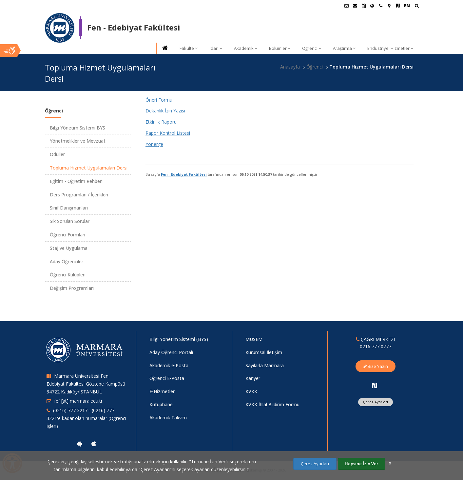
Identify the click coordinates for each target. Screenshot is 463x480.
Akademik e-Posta (168, 365)
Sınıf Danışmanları (69, 208)
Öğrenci (311, 48)
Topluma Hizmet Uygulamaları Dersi (88, 168)
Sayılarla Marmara (264, 365)
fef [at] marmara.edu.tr (78, 401)
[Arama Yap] (416, 6)
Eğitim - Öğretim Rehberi (76, 181)
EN (407, 6)
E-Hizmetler (162, 391)
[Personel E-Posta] (355, 5)
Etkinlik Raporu (161, 122)
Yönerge (154, 144)
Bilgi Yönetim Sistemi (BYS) (178, 339)
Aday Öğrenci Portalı (171, 352)
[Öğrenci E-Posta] (346, 5)
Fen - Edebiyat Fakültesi (184, 174)
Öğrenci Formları (67, 234)
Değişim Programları (72, 288)
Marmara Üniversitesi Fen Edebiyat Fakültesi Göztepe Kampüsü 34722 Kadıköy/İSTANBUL (86, 384)
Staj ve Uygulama (68, 248)
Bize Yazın (375, 366)
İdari (215, 48)
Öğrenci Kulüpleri (68, 274)
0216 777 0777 (375, 346)
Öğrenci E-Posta (166, 378)
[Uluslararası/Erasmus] (372, 5)
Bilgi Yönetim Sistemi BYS (77, 128)
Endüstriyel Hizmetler (390, 48)
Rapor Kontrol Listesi (167, 133)
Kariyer (252, 378)
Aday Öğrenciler (66, 261)
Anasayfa (290, 67)
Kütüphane (161, 404)
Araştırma (344, 48)
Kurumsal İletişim (263, 352)
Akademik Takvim (168, 417)
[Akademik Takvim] (363, 5)
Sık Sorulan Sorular (69, 221)
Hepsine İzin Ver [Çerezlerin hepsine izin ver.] (361, 464)
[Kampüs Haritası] (389, 5)
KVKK (251, 391)
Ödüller (57, 154)
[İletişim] (380, 5)
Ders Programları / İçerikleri (79, 194)
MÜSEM (253, 339)
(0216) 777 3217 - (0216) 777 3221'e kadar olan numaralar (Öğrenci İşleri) (86, 418)
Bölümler (279, 48)
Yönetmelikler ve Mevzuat (78, 141)
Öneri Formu (158, 100)
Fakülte (189, 48)
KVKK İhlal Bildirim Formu (272, 404)
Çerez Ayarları (375, 401)
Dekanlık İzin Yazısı (165, 111)
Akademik (245, 48)
